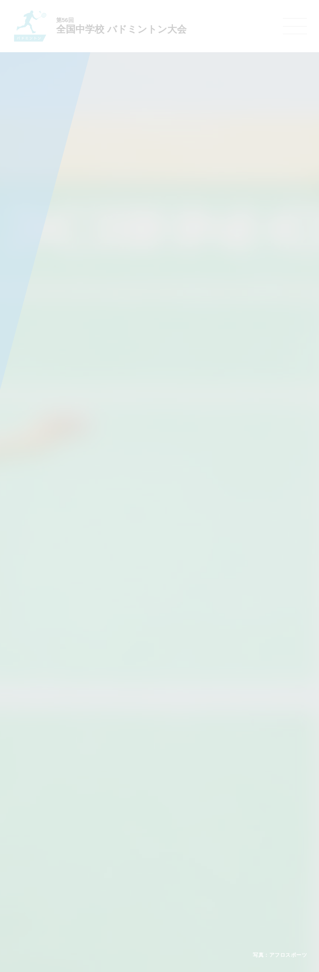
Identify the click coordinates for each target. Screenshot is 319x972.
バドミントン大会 (198, 877)
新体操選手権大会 (198, 836)
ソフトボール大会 (198, 887)
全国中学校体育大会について (69, 813)
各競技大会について (146, 813)
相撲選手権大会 (257, 846)
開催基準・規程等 (54, 846)
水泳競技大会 (137, 846)
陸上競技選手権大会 (145, 836)
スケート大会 (254, 877)
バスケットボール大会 (147, 856)
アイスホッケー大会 (262, 887)
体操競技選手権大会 (145, 898)
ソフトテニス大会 (198, 857)
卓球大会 (189, 867)
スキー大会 (252, 867)
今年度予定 (47, 836)
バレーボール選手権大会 (205, 846)
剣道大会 (250, 836)
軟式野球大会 (137, 887)
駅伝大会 (250, 857)
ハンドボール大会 (142, 877)
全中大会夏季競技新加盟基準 (66, 856)
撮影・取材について (57, 867)
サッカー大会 (137, 867)
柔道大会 (189, 898)
